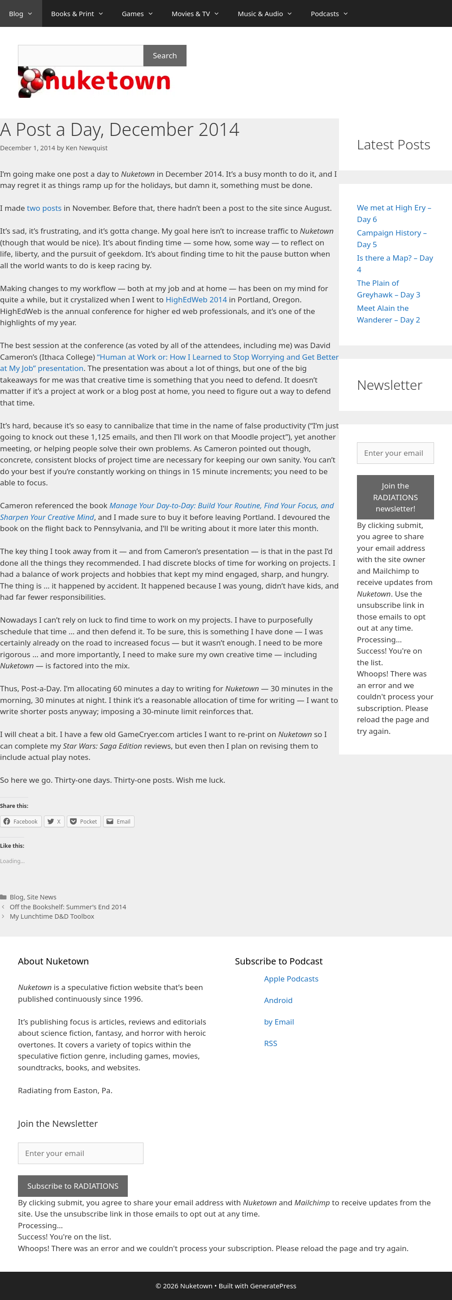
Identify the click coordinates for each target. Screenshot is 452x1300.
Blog (25, 13)
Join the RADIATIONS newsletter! (395, 497)
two (33, 208)
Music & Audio (270, 13)
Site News (41, 897)
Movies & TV (200, 13)
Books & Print (82, 13)
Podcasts (334, 13)
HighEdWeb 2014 (196, 299)
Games (142, 13)
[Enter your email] (395, 453)
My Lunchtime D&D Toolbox (52, 916)
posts (51, 208)
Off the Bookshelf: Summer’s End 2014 (68, 907)
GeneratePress (273, 1285)
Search (165, 55)
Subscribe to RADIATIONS (72, 1186)
